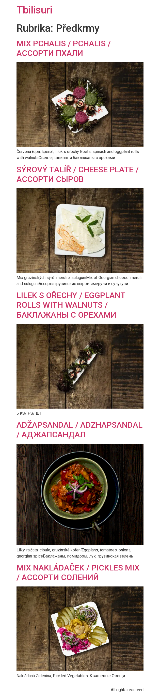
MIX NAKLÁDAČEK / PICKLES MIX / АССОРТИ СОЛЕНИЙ (78, 572)
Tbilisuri (34, 10)
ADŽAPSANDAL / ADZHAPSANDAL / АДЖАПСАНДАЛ (79, 429)
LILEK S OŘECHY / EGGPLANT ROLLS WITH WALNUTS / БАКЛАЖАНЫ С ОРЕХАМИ (71, 305)
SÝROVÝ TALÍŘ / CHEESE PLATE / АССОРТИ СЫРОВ (78, 174)
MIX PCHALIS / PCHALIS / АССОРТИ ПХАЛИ (64, 48)
